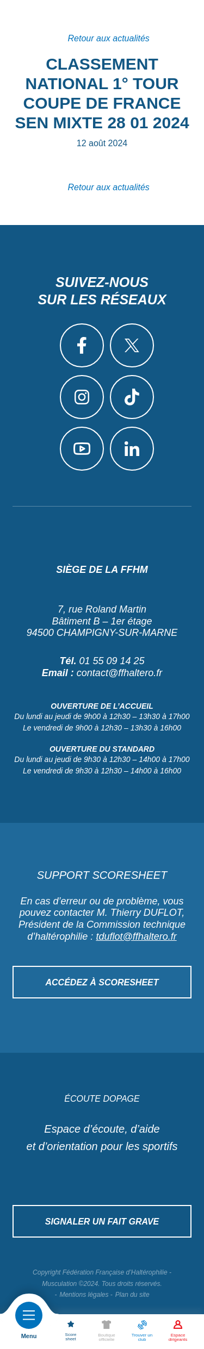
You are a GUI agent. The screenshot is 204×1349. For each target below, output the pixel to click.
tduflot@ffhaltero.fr (136, 936)
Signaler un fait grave (102, 1221)
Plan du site (132, 1294)
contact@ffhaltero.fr (119, 672)
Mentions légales (83, 1294)
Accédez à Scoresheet (101, 982)
